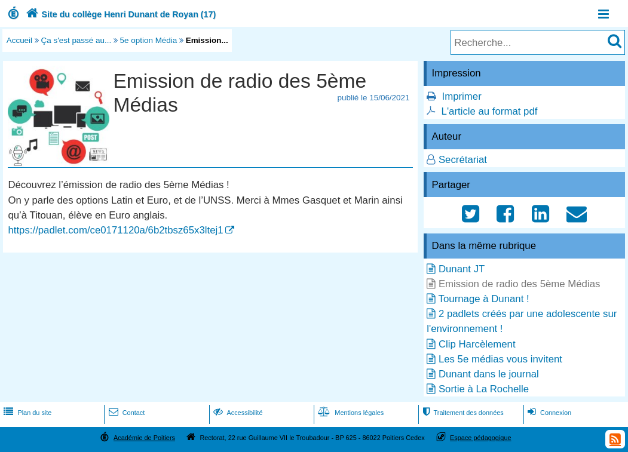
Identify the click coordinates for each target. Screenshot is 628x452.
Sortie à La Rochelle (484, 389)
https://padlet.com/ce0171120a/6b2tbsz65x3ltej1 (115, 230)
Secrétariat (463, 159)
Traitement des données (461, 412)
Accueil (19, 40)
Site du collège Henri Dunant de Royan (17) (119, 14)
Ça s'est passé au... (76, 40)
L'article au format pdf (490, 111)
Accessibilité (237, 412)
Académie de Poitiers (144, 437)
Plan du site (26, 412)
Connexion (548, 412)
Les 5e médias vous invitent (500, 359)
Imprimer (462, 96)
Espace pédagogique (480, 437)
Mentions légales (349, 412)
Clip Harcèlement (477, 344)
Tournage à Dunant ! (484, 299)
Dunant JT (462, 269)
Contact (125, 412)
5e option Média (148, 40)
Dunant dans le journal (489, 374)
